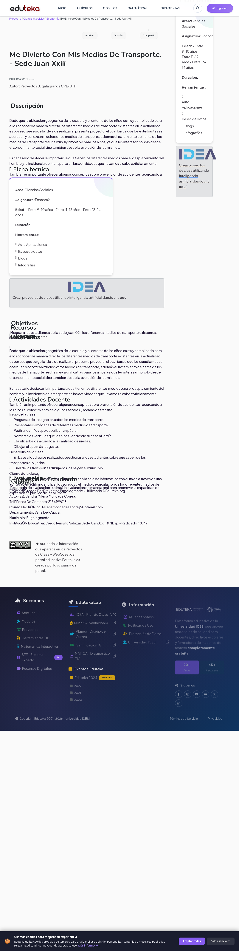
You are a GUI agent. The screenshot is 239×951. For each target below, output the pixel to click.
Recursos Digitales (34, 680)
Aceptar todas (192, 941)
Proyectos (27, 642)
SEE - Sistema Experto (40, 669)
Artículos (26, 625)
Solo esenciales (220, 941)
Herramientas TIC (33, 650)
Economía (52, 18)
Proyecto (15, 18)
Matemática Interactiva (37, 658)
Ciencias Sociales (34, 18)
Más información (89, 945)
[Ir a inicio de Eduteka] (25, 8)
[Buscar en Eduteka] (197, 8)
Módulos (26, 633)
